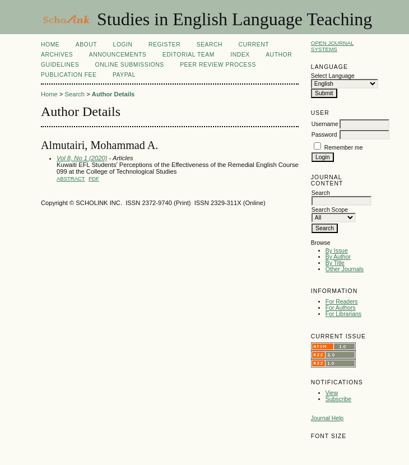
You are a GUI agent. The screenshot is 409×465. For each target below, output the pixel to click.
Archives (57, 55)
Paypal (124, 75)
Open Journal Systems (332, 46)
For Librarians (343, 314)
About (86, 44)
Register (164, 44)
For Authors (341, 308)
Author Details (113, 94)
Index (239, 55)
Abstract (71, 178)
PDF (94, 178)
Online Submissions (129, 65)
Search (209, 44)
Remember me (343, 148)
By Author (338, 257)
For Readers (342, 302)
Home (50, 44)
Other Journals (345, 269)
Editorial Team (188, 55)
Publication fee (68, 75)
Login (123, 44)
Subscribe (338, 399)
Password (324, 135)
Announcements (118, 55)
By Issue (337, 251)
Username (325, 124)
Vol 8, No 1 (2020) (82, 158)
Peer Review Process (218, 65)
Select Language (333, 76)
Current (254, 44)
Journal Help (327, 418)
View (332, 393)
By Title (335, 263)
